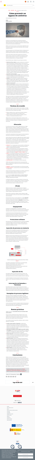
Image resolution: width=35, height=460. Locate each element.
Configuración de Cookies (25, 451)
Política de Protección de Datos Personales (12, 410)
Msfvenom (8, 145)
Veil (7, 148)
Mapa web (8, 416)
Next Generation (22, 371)
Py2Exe (8, 153)
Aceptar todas (25, 457)
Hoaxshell (8, 166)
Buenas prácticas (13, 374)
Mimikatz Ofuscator (10, 167)
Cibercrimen (18, 374)
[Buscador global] (19, 5)
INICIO (9, 10)
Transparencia (8, 417)
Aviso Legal (8, 411)
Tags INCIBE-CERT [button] (17, 382)
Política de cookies (9, 415)
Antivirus (7, 374)
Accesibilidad (8, 412)
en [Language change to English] (4, 5)
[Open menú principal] (0, 1)
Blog (15, 10)
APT (9, 374)
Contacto (8, 406)
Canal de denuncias (9, 420)
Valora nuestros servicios (10, 407)
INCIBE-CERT (12, 10)
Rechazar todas (25, 454)
